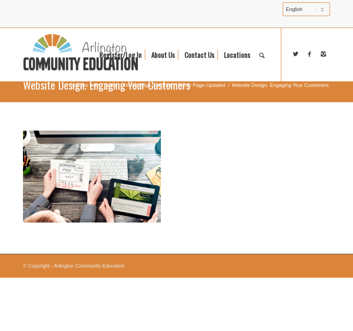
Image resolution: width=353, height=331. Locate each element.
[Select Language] (306, 9)
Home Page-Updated (147, 85)
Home (110, 85)
